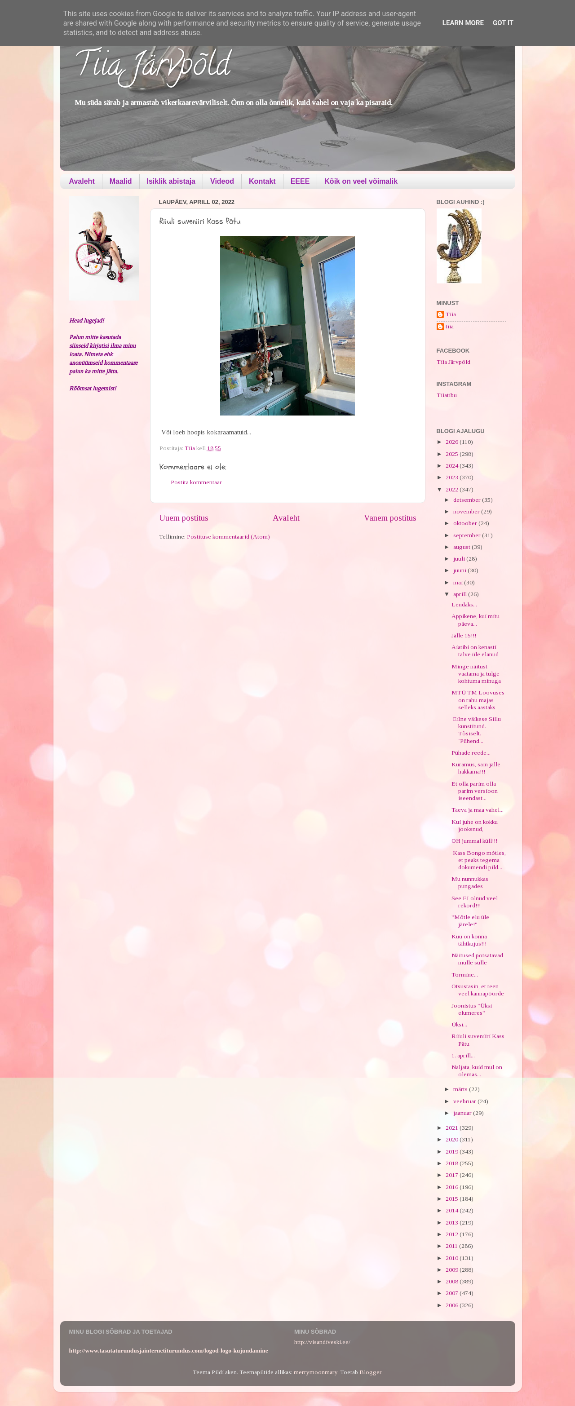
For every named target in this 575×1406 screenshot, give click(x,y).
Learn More (463, 23)
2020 (453, 1139)
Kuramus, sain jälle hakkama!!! (475, 768)
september (467, 535)
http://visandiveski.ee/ (322, 1342)
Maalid (121, 181)
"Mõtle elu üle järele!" (470, 921)
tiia (450, 326)
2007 (453, 1293)
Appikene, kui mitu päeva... (475, 620)
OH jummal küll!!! (474, 840)
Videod (222, 181)
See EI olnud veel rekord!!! (474, 902)
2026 (453, 441)
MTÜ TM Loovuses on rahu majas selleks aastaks (477, 699)
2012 (453, 1234)
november (467, 511)
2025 (453, 454)
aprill (460, 594)
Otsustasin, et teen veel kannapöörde (477, 990)
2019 (453, 1151)
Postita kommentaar (196, 482)
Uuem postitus (183, 517)
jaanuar (463, 1113)
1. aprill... (463, 1055)
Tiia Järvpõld (152, 68)
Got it (503, 23)
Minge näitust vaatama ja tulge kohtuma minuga (476, 673)
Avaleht (82, 181)
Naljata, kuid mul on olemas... (476, 1071)
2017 (453, 1175)
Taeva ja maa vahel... (477, 809)
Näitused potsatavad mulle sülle (477, 959)
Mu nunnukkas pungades (469, 882)
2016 (453, 1187)
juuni (460, 570)
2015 (453, 1198)
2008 (453, 1281)
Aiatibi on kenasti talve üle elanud (475, 651)
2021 (453, 1127)
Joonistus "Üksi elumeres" (471, 1009)
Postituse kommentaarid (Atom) (228, 536)
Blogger (370, 1372)
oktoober (465, 523)
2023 (453, 477)
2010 (453, 1258)
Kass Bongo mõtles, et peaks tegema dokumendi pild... (478, 860)
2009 (453, 1269)
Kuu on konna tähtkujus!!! (469, 940)
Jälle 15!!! (463, 635)
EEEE (300, 181)
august (462, 547)
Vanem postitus (390, 517)
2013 (453, 1222)
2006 (453, 1305)
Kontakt (262, 181)
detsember (467, 499)
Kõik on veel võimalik (361, 181)
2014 (453, 1210)
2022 (453, 489)
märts (461, 1089)
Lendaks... (464, 604)
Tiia (451, 314)
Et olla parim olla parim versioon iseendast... (474, 790)
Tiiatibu (447, 395)
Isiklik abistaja (171, 181)
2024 (453, 465)
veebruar (465, 1101)
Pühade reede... (471, 752)
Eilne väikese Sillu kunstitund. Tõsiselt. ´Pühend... (476, 730)
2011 (452, 1245)
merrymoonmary (315, 1372)
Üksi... (459, 1024)
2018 (453, 1163)
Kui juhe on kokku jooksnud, (474, 825)
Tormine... (464, 974)
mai (458, 582)
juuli (459, 558)
